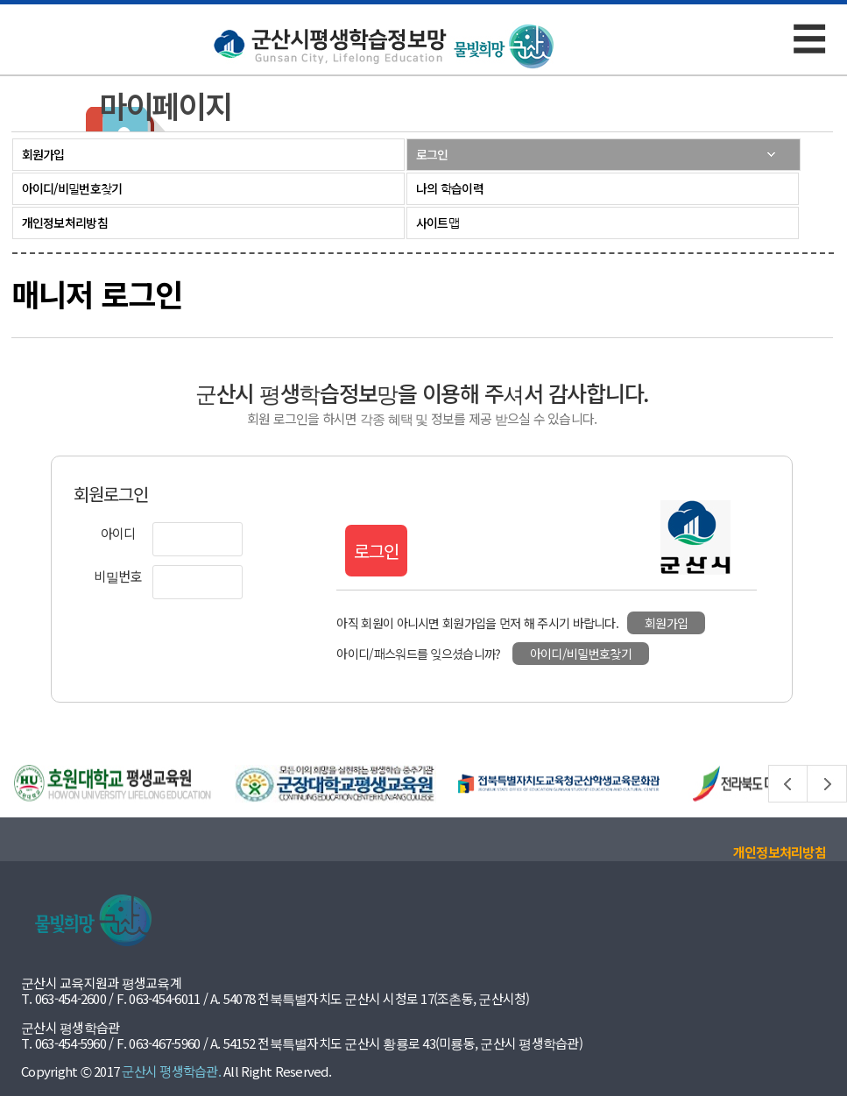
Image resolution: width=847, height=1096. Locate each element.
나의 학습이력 (449, 188)
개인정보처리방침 (65, 222)
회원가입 (43, 154)
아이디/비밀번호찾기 (72, 188)
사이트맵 (437, 222)
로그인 (432, 154)
